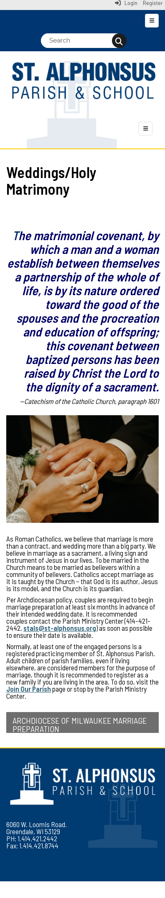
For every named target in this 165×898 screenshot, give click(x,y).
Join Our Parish (28, 689)
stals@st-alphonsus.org (59, 628)
